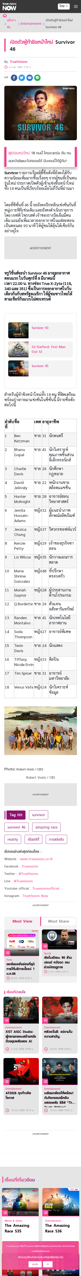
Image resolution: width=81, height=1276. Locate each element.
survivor (38, 815)
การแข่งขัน (56, 839)
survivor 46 (16, 827)
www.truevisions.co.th (36, 859)
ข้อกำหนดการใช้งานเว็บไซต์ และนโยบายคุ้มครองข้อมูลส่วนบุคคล (40, 1256)
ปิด (47, 1264)
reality (13, 839)
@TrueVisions (28, 873)
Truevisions (30, 866)
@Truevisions (23, 881)
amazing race (46, 827)
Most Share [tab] (58, 921)
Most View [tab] (22, 921)
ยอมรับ (35, 1264)
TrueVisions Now (35, 895)
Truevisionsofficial (45, 888)
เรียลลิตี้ (33, 839)
